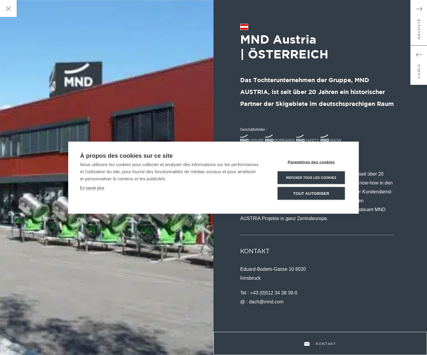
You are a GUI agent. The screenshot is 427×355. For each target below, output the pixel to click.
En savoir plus (92, 187)
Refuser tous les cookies (311, 177)
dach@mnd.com (266, 301)
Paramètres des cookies (311, 162)
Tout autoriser (311, 193)
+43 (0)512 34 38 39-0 (273, 292)
